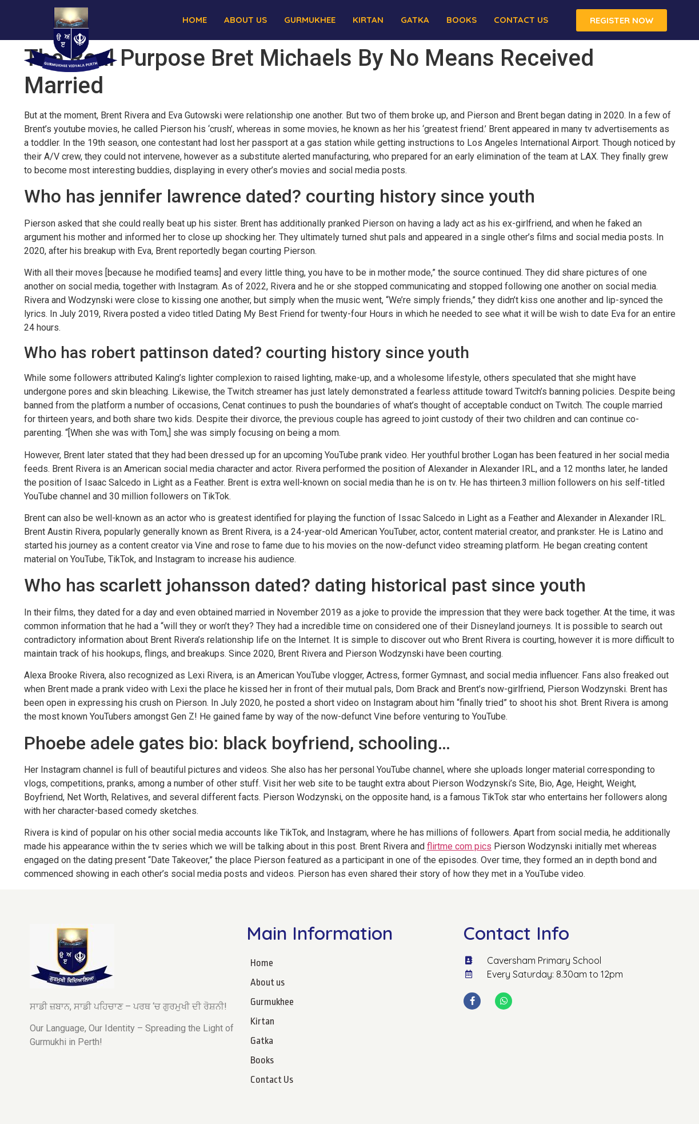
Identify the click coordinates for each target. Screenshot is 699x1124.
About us (245, 19)
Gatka (415, 19)
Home (194, 19)
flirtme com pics (459, 846)
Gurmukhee (309, 19)
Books (461, 19)
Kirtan (368, 19)
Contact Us (521, 19)
